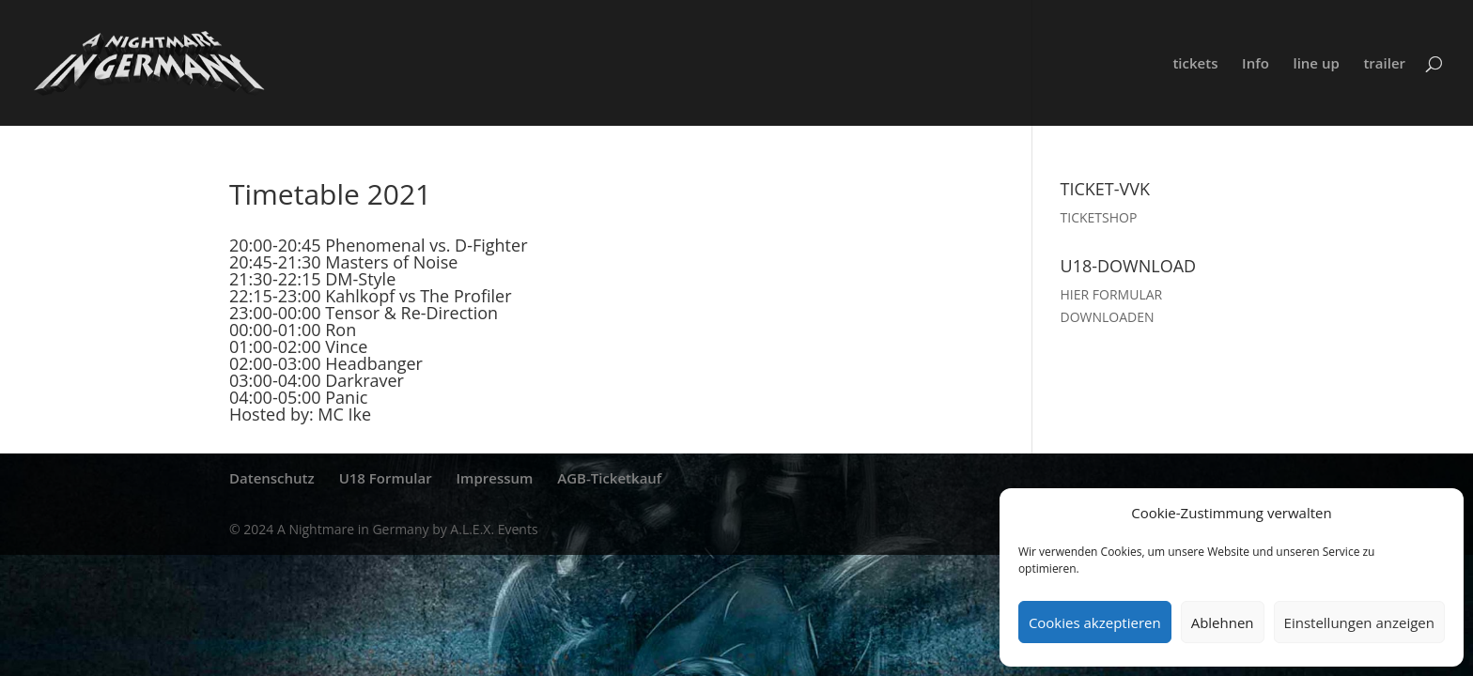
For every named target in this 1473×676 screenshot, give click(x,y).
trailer (1384, 64)
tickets (1194, 64)
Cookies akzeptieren (1095, 622)
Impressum (495, 478)
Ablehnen (1222, 622)
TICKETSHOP (1099, 217)
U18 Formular (385, 478)
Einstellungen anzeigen (1359, 622)
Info (1255, 64)
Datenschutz (272, 478)
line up (1316, 64)
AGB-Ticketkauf (609, 478)
